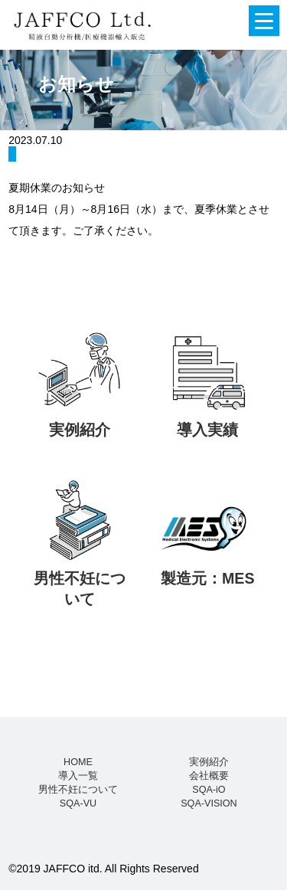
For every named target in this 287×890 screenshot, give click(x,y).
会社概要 (209, 776)
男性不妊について (78, 789)
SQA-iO (208, 789)
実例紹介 (209, 762)
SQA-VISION (208, 803)
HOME (78, 762)
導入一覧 (78, 776)
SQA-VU (78, 803)
